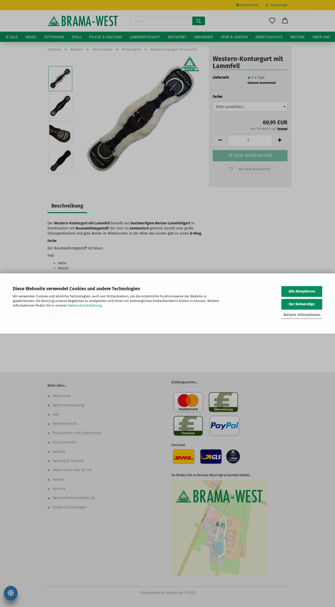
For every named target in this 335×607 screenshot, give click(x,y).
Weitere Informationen (301, 315)
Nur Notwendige (302, 304)
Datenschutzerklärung (85, 305)
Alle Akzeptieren (302, 291)
